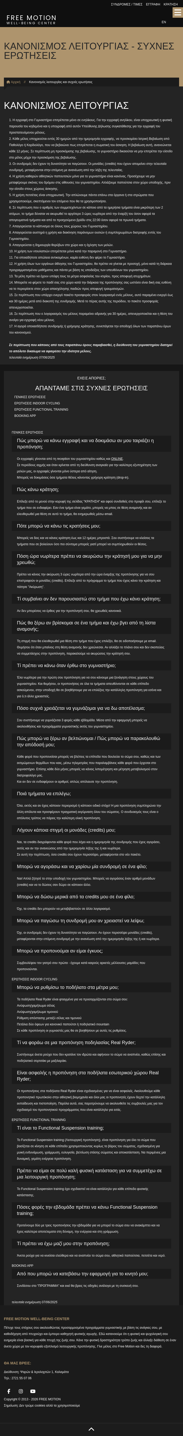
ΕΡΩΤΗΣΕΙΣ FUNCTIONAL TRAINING (41, 409)
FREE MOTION (32, 18)
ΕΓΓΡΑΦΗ (153, 4)
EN (164, 22)
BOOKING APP (25, 416)
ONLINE (117, 459)
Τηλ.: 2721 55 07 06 (18, 1378)
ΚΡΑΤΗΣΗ (171, 4)
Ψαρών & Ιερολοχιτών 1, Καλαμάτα (44, 1372)
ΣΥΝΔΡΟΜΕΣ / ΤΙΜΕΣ (127, 4)
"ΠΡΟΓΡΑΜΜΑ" (48, 1286)
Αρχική (13, 82)
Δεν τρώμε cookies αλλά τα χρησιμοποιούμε (49, 1405)
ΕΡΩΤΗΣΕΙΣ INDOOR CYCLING (37, 403)
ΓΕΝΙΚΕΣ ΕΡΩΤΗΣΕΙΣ (30, 397)
